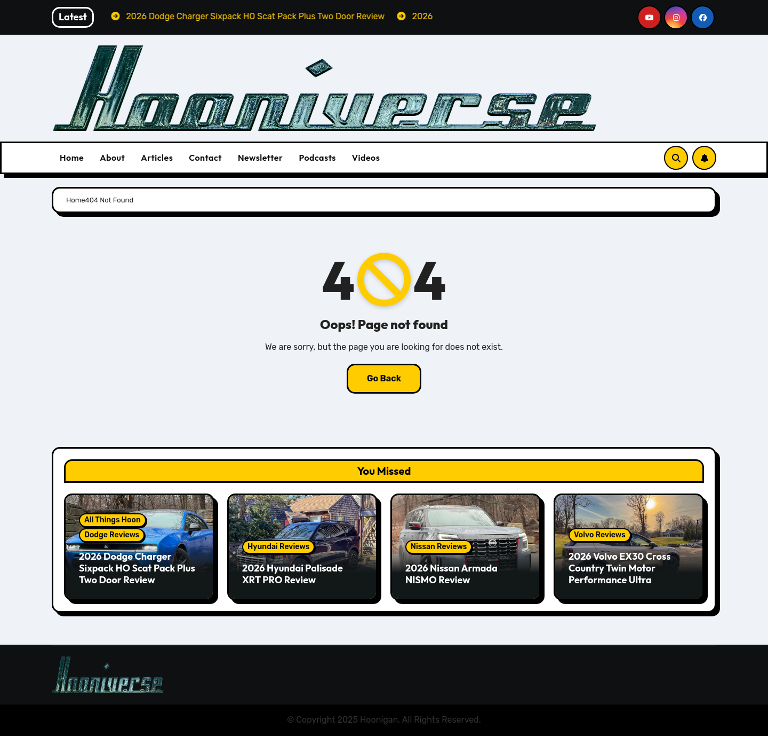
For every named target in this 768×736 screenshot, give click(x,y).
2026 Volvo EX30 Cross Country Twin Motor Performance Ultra (619, 567)
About (112, 157)
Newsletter (260, 157)
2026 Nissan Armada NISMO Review (451, 574)
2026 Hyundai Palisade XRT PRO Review (292, 574)
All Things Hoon (112, 519)
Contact (205, 157)
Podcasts (317, 157)
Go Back (384, 378)
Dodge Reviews (111, 534)
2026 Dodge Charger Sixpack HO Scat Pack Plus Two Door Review (137, 567)
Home (72, 157)
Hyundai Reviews (278, 546)
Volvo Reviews (600, 534)
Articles (157, 157)
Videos (366, 157)
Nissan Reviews (439, 546)
